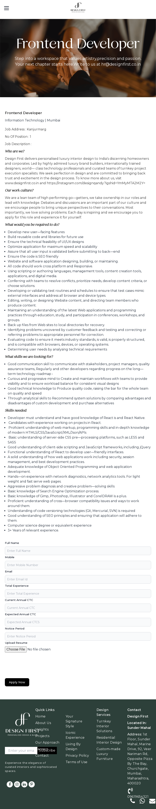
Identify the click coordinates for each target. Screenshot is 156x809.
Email (8, 571)
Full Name (12, 542)
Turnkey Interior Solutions (104, 726)
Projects (42, 736)
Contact (42, 755)
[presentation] (36, 665)
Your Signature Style (74, 721)
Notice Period (14, 628)
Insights (42, 729)
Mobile (9, 557)
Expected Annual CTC (20, 614)
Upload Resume (16, 642)
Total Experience (17, 585)
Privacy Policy (77, 755)
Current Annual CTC (19, 600)
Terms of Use (77, 762)
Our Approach (47, 742)
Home (40, 716)
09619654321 (137, 797)
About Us (43, 723)
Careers (41, 749)
